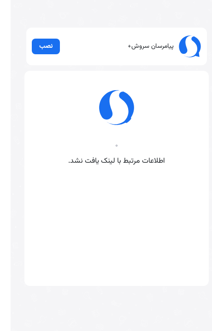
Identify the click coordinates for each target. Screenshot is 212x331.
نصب (33, 48)
